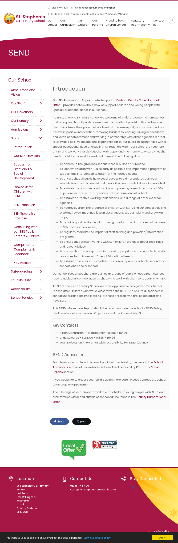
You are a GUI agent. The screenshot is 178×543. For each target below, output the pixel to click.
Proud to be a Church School (116, 23)
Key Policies (22, 263)
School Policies (26, 298)
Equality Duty (26, 280)
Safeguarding (26, 271)
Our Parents (97, 24)
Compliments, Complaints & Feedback (24, 249)
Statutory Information (140, 23)
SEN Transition (24, 205)
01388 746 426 (58, 7)
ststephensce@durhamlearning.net (93, 7)
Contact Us (158, 23)
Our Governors (26, 112)
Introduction (23, 147)
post (82, 421)
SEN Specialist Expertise (24, 215)
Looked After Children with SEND (24, 191)
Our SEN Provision (27, 156)
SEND (26, 138)
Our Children (83, 24)
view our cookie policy (97, 538)
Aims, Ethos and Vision (26, 92)
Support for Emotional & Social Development (24, 171)
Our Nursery (26, 121)
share (59, 421)
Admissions (26, 130)
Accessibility (26, 289)
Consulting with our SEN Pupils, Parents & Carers (27, 231)
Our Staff (26, 103)
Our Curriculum (67, 23)
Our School (52, 24)
